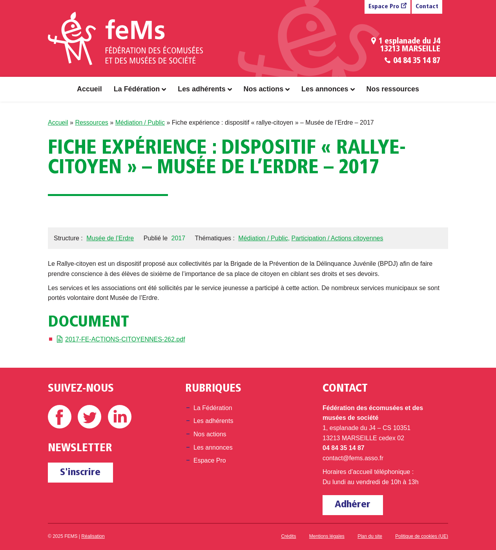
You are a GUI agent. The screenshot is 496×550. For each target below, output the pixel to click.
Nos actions (264, 89)
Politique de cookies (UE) (421, 536)
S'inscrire (80, 472)
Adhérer (352, 505)
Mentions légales (327, 536)
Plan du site (369, 536)
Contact (427, 7)
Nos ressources (393, 89)
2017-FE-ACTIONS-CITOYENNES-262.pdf (125, 339)
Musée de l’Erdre (110, 238)
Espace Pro (383, 7)
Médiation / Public (140, 122)
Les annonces (324, 89)
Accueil (89, 89)
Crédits (288, 536)
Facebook (59, 416)
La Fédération (137, 89)
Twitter (89, 416)
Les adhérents (201, 89)
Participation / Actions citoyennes (337, 238)
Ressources (91, 122)
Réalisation (92, 536)
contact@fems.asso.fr (353, 458)
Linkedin (119, 416)
